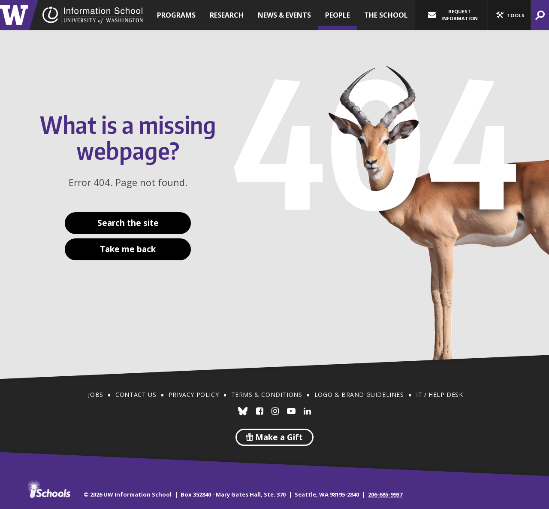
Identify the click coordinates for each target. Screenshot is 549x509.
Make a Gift (274, 437)
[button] (509, 15)
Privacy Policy (194, 394)
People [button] (337, 15)
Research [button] (227, 15)
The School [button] (386, 15)
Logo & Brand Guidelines (359, 394)
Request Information (453, 14)
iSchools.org (48, 489)
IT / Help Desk (439, 394)
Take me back (128, 249)
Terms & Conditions (266, 394)
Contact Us (135, 394)
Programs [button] (176, 15)
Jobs (95, 394)
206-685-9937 (385, 494)
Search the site (128, 223)
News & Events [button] (284, 15)
